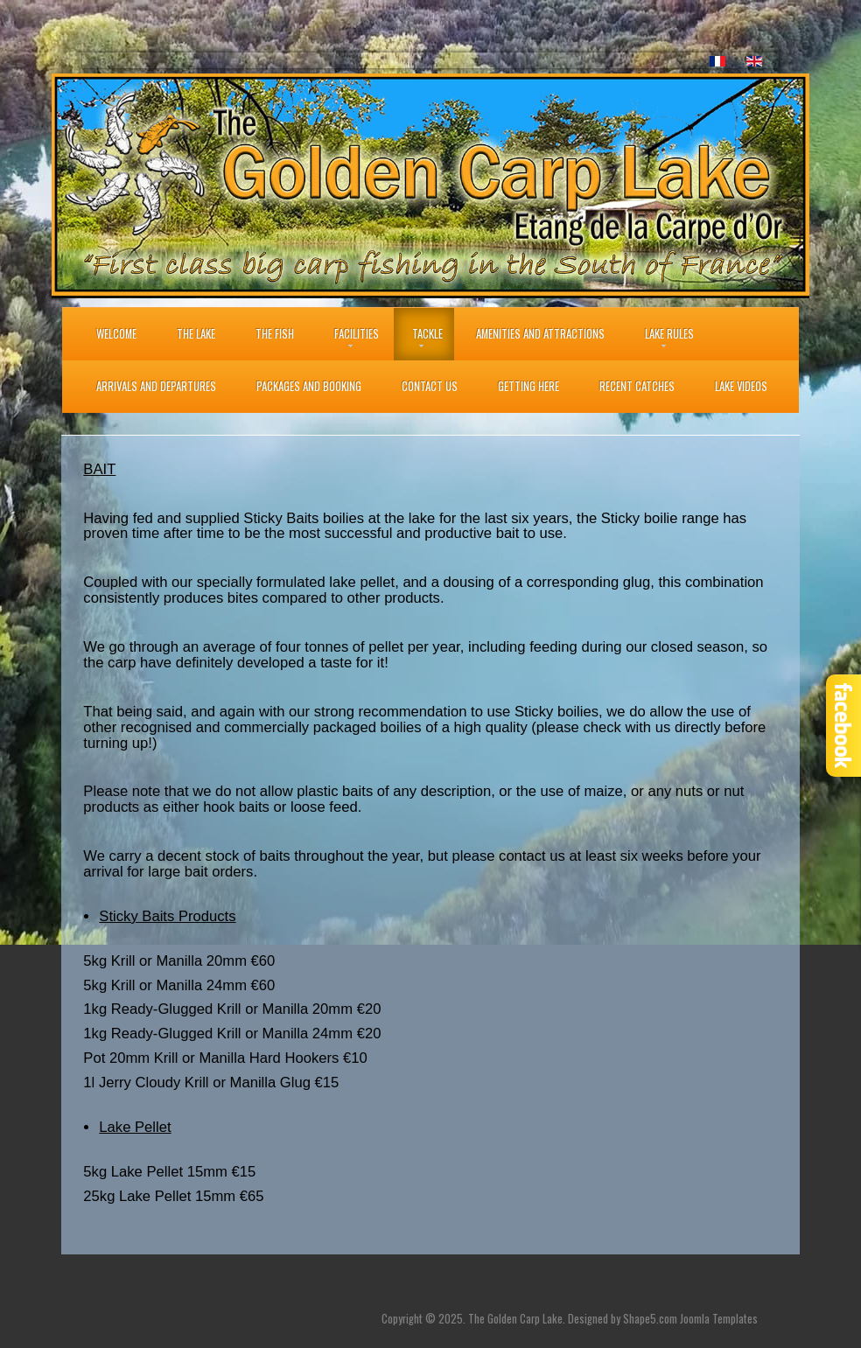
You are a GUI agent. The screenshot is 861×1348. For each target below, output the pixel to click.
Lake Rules (669, 333)
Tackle (427, 333)
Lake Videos (741, 386)
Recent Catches (637, 386)
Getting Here (528, 386)
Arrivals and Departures (156, 386)
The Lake (196, 333)
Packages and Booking (308, 386)
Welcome (116, 333)
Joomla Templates (719, 1318)
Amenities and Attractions (540, 333)
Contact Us (430, 386)
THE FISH (275, 333)
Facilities (356, 333)
